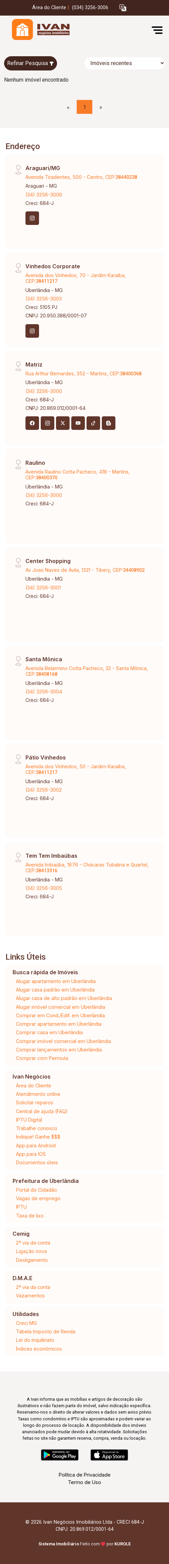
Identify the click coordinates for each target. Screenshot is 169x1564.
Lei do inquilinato (35, 1340)
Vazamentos (30, 1295)
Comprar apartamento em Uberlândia (58, 1024)
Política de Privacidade (85, 1475)
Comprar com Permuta (42, 1058)
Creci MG (26, 1323)
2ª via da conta (33, 1243)
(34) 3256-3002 (43, 790)
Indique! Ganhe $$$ (38, 1137)
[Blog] (108, 423)
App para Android (36, 1145)
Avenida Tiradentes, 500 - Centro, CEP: (81, 177)
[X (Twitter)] (63, 423)
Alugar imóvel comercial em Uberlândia (60, 1007)
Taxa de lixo (30, 1215)
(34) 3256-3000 (43, 391)
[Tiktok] (93, 423)
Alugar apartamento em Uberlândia (56, 981)
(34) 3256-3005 (43, 888)
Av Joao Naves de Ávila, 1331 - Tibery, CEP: (85, 570)
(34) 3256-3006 (43, 194)
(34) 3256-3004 (43, 691)
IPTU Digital (29, 1120)
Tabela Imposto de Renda (45, 1331)
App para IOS (31, 1154)
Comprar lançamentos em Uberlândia (59, 1049)
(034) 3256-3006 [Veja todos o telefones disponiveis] (90, 8)
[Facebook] (32, 423)
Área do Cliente (49, 8)
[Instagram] (32, 218)
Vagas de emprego (38, 1198)
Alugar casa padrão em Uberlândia (55, 990)
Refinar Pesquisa (30, 63)
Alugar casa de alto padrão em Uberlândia (64, 998)
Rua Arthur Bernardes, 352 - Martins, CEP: (83, 373)
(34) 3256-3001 (43, 587)
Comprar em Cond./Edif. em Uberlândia (60, 1015)
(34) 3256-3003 (43, 298)
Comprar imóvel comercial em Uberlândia (63, 1041)
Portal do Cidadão (36, 1190)
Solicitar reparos (34, 1102)
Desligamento (32, 1260)
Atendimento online (38, 1094)
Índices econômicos (39, 1349)
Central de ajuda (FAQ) (42, 1111)
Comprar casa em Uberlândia (49, 1032)
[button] (123, 8)
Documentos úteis (37, 1162)
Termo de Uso (84, 1482)
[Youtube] (78, 423)
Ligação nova (31, 1251)
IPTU (21, 1207)
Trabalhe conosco (36, 1128)
